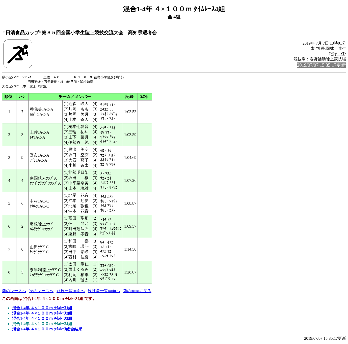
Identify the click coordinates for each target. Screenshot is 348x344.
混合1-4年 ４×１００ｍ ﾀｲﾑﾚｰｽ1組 (42, 308)
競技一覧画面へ (71, 291)
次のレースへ (41, 291)
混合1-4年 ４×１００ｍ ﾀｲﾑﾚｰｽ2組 (42, 314)
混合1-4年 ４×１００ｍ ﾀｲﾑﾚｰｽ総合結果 (47, 330)
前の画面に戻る (137, 291)
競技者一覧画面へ (104, 291)
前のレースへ (14, 291)
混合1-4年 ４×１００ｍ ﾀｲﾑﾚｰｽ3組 (42, 319)
